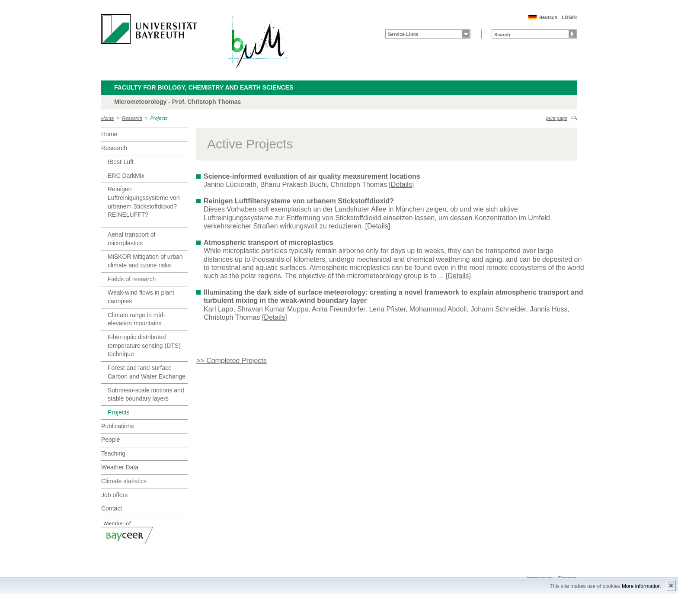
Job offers (114, 494)
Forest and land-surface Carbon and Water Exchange (146, 372)
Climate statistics (124, 481)
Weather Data (119, 467)
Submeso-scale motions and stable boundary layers (146, 394)
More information (641, 586)
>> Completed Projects (231, 360)
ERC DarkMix (126, 175)
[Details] (401, 184)
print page (556, 118)
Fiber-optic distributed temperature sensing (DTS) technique (144, 345)
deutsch (548, 17)
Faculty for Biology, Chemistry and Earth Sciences (203, 87)
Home (107, 118)
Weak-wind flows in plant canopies (141, 297)
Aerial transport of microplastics (132, 239)
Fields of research (132, 279)
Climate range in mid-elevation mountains (136, 319)
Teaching (113, 453)
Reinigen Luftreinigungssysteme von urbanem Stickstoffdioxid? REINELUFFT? (144, 202)
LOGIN (569, 17)
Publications (117, 426)
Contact (111, 508)
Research (132, 118)
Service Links (403, 34)
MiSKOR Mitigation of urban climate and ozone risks (145, 261)
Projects (159, 118)
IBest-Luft (121, 161)
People (110, 439)
